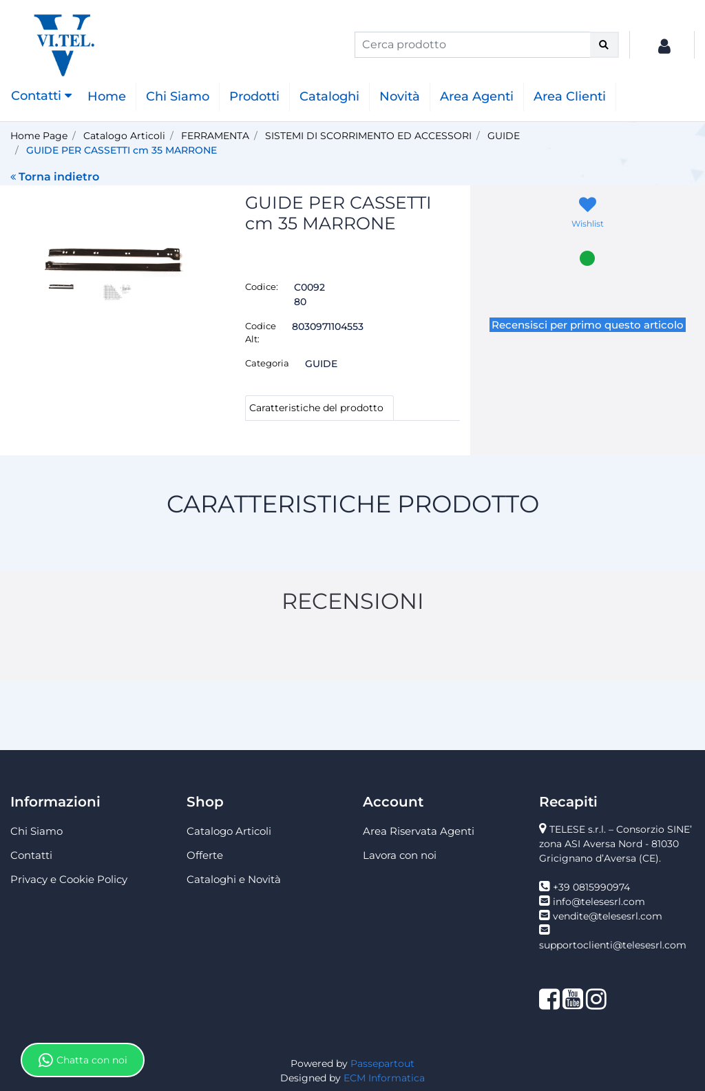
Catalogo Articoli (124, 135)
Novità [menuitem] (399, 96)
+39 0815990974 (591, 887)
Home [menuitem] (106, 96)
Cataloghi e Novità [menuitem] (234, 879)
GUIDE (503, 135)
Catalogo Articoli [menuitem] (229, 831)
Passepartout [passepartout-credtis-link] (382, 1063)
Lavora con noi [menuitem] (399, 855)
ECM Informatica (384, 1078)
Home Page (38, 135)
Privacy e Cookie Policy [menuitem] (68, 879)
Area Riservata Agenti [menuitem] (418, 831)
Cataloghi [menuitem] (329, 96)
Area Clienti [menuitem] (570, 96)
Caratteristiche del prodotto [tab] (316, 408)
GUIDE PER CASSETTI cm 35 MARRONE (121, 150)
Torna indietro (54, 176)
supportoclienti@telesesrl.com (612, 945)
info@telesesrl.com (599, 901)
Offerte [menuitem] (205, 855)
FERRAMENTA (215, 135)
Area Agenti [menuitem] (477, 96)
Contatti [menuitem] (31, 855)
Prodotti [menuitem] (254, 96)
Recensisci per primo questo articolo (588, 324)
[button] (604, 45)
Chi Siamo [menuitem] (177, 96)
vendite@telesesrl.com (607, 916)
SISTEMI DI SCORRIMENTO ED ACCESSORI (368, 135)
